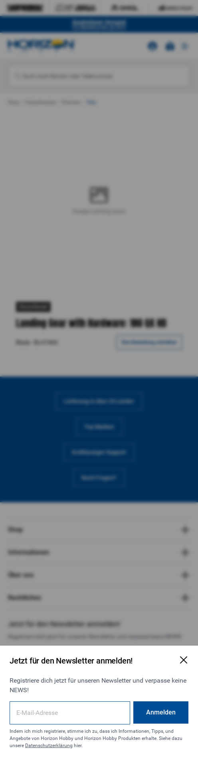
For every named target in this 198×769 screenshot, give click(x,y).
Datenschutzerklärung (49, 745)
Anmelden (161, 712)
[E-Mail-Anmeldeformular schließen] (183, 660)
